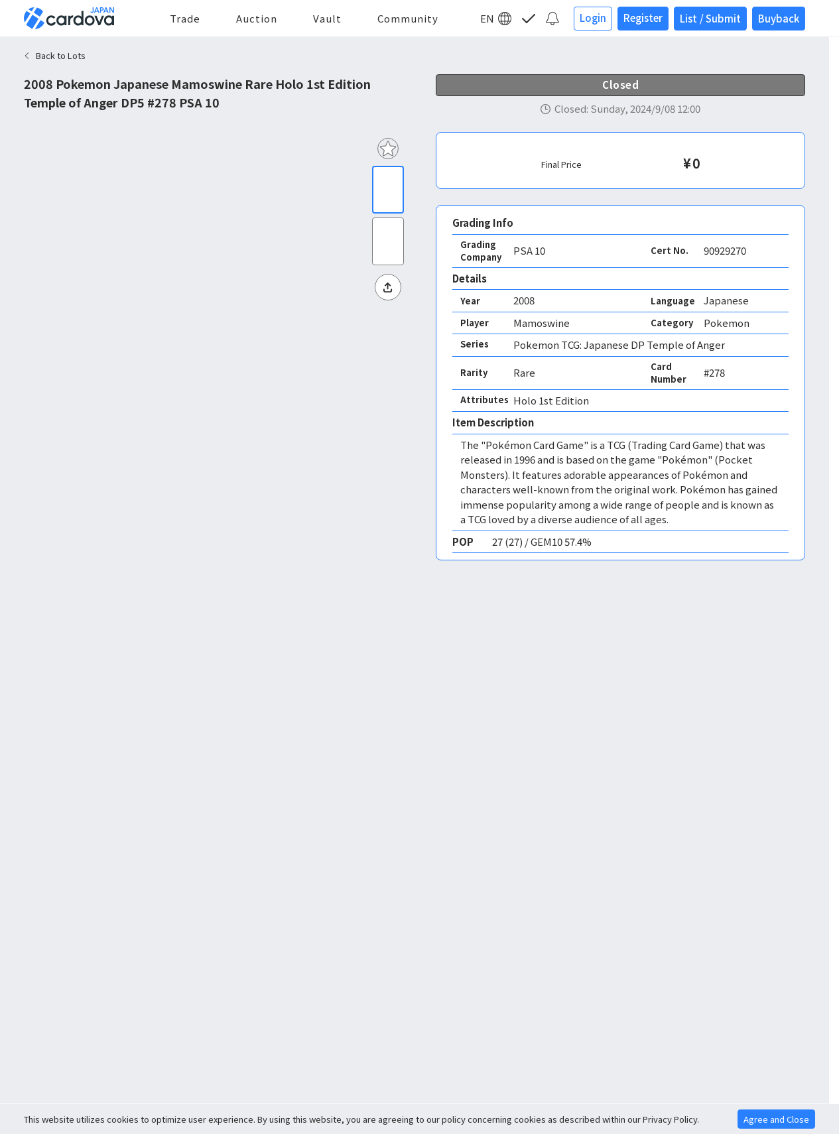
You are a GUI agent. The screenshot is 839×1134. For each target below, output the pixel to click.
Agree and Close (776, 1119)
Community (407, 18)
